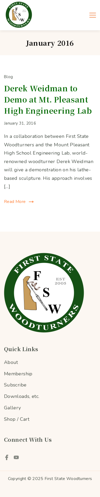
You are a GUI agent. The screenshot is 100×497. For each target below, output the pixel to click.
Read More (15, 202)
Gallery (12, 408)
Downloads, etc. (21, 396)
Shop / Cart (16, 419)
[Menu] (92, 15)
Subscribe (15, 385)
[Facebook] (6, 457)
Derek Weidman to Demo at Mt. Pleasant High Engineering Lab (48, 99)
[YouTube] (16, 457)
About (11, 362)
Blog (8, 76)
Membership (18, 374)
